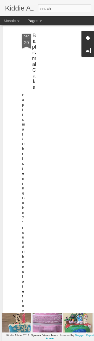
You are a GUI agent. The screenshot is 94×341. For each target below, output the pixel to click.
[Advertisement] (51, 59)
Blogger (79, 335)
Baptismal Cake (34, 55)
